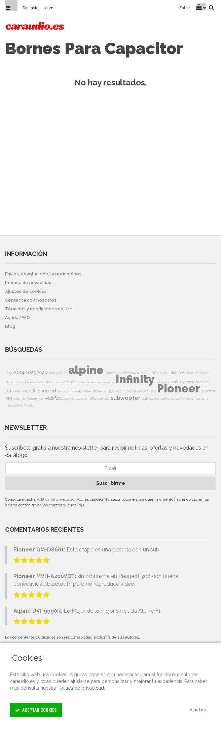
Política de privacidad (56, 499)
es (49, 7)
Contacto (30, 7)
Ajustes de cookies (26, 291)
